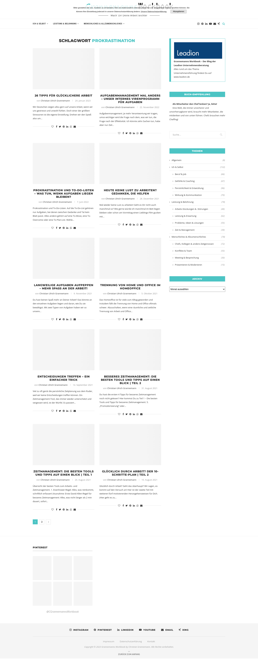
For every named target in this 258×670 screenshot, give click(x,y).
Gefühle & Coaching (200, 181)
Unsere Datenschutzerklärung (154, 11)
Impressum (108, 652)
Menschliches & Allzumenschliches (103, 24)
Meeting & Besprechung (200, 257)
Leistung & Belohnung (65, 24)
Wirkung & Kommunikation (200, 195)
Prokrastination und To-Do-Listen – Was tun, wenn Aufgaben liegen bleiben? (63, 195)
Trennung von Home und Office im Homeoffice (130, 289)
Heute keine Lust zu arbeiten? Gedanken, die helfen (130, 193)
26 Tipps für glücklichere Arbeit (63, 97)
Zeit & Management (200, 229)
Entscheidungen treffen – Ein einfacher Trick (63, 384)
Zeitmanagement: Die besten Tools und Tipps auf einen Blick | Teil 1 (63, 482)
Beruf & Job (200, 174)
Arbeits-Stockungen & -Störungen (200, 208)
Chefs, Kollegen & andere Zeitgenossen (200, 243)
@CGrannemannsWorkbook (62, 623)
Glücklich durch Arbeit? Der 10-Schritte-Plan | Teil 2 (130, 480)
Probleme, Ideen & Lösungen (200, 222)
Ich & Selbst (39, 24)
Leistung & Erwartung (200, 215)
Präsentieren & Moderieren (200, 264)
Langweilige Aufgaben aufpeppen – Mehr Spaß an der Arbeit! (63, 290)
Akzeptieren (178, 11)
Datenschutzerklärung (131, 652)
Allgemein (198, 160)
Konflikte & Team (200, 250)
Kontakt (151, 652)
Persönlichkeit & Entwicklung (200, 188)
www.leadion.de (182, 76)
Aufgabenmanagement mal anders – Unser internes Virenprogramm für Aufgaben (130, 99)
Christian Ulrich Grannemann (55, 104)
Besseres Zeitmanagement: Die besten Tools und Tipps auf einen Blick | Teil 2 (130, 386)
